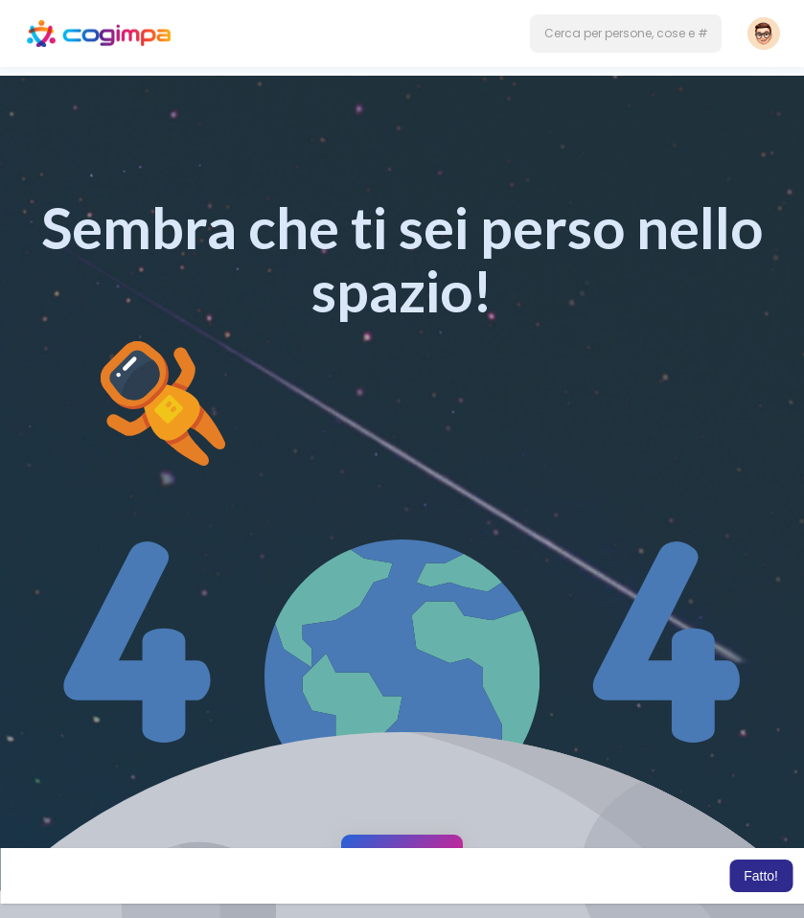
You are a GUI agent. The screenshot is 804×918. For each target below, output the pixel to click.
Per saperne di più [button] (670, 876)
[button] (626, 33)
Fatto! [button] (761, 876)
